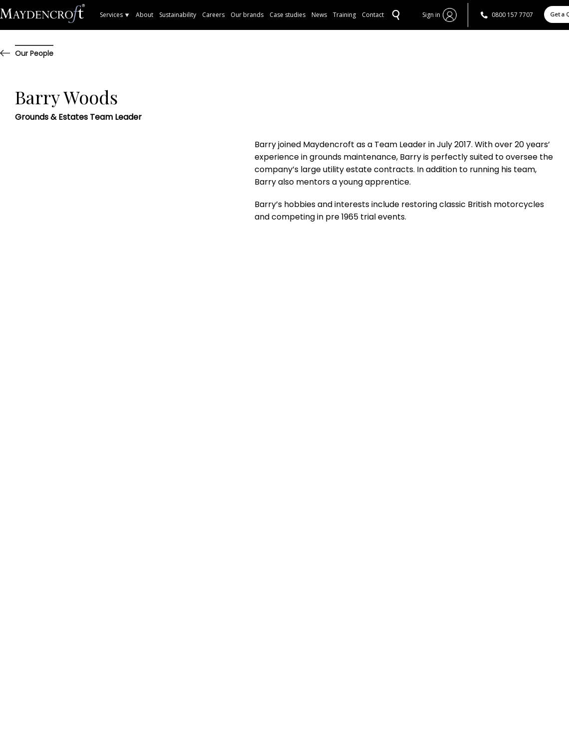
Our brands (247, 14)
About (144, 14)
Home (50, 15)
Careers (213, 14)
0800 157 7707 (512, 14)
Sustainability (177, 14)
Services (115, 14)
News (319, 14)
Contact (373, 14)
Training (344, 14)
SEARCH (395, 15)
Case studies (287, 14)
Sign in (431, 14)
